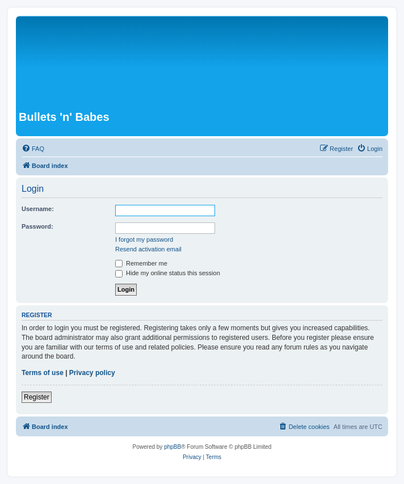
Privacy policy (92, 373)
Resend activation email (148, 249)
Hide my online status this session (167, 273)
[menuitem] (33, 148)
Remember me (141, 263)
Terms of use (43, 373)
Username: (38, 208)
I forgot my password (144, 239)
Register (36, 397)
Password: (37, 226)
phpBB (172, 447)
